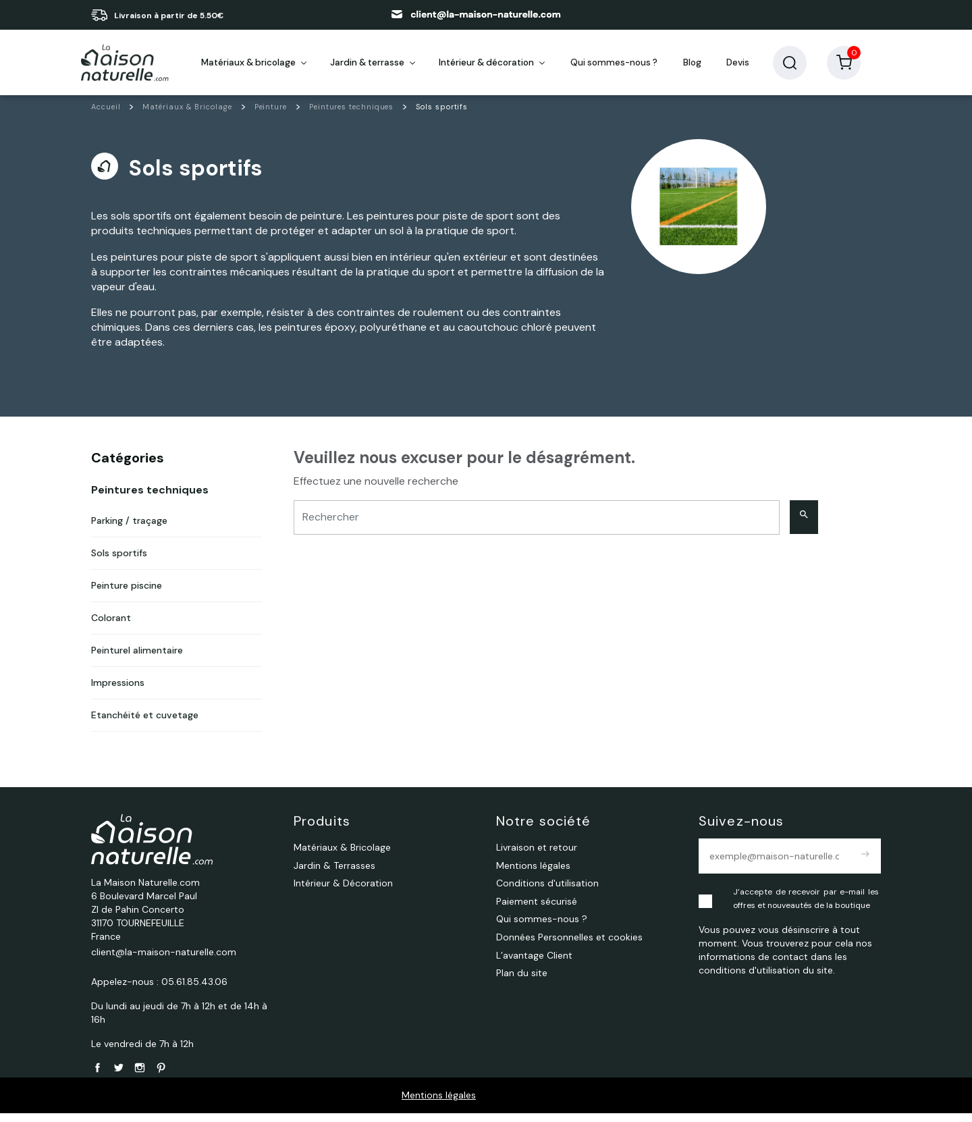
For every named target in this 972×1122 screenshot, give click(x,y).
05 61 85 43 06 (346, 15)
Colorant (111, 627)
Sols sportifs (119, 562)
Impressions (117, 692)
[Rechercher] (537, 526)
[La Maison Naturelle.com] (125, 67)
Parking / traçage (129, 530)
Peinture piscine (126, 595)
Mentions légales (439, 1104)
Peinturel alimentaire (137, 659)
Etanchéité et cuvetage (144, 724)
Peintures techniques (150, 499)
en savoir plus (251, 15)
